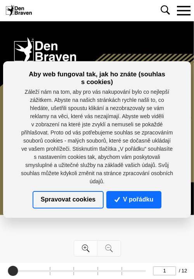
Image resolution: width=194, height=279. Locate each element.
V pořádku (133, 199)
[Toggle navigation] (183, 10)
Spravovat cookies (68, 199)
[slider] (13, 271)
